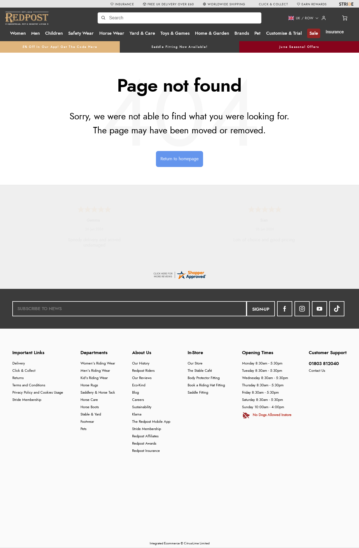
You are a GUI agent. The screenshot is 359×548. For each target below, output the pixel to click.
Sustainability (141, 407)
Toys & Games (175, 33)
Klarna (136, 414)
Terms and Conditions (28, 385)
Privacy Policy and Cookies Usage (37, 392)
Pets (83, 429)
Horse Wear (111, 33)
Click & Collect (23, 371)
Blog (135, 392)
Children (54, 33)
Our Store (195, 363)
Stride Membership (26, 400)
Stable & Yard (90, 414)
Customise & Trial (284, 33)
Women (18, 33)
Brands (241, 33)
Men (35, 33)
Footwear (87, 422)
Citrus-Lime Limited (197, 543)
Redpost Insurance (146, 451)
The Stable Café (200, 371)
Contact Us (317, 371)
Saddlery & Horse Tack (97, 392)
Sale (313, 33)
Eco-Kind (138, 385)
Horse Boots (89, 407)
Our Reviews (141, 378)
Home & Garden (212, 33)
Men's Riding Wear (95, 371)
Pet (257, 33)
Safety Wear (81, 33)
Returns (18, 378)
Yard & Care (142, 33)
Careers (138, 400)
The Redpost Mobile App (151, 422)
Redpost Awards (144, 443)
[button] (298, 18)
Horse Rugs (89, 385)
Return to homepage (179, 159)
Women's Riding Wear (97, 363)
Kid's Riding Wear (94, 378)
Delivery (18, 363)
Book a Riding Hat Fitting (206, 385)
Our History (140, 363)
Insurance (335, 32)
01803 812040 (324, 363)
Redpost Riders (143, 371)
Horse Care (89, 400)
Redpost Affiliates (145, 436)
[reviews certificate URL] (179, 274)
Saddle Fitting (198, 392)
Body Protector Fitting (204, 378)
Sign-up (260, 309)
